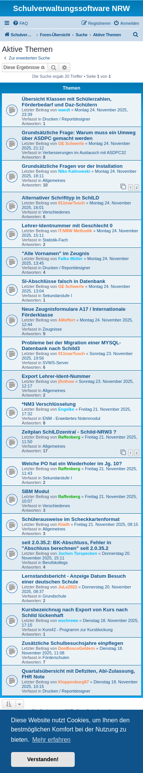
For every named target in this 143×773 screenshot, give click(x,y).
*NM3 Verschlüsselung (49, 404)
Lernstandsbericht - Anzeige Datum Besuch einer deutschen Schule (74, 579)
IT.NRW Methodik (75, 230)
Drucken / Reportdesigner (66, 119)
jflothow (66, 381)
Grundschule (54, 596)
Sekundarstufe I (57, 295)
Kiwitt (63, 524)
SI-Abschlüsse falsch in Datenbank (63, 281)
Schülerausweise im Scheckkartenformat (71, 519)
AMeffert (66, 320)
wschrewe (68, 620)
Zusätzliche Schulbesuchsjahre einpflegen (72, 643)
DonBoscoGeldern (76, 648)
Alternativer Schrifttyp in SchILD (60, 198)
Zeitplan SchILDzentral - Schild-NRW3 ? (69, 432)
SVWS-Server (55, 362)
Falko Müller (70, 258)
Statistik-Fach (55, 240)
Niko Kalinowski (74, 171)
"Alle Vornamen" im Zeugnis (55, 253)
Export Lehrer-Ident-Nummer (56, 376)
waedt (64, 110)
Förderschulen (55, 657)
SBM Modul (35, 491)
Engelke (66, 409)
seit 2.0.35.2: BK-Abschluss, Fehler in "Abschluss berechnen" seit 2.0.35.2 (66, 545)
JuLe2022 (67, 587)
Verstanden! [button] (42, 759)
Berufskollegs (54, 562)
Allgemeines (53, 180)
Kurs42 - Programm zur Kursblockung (77, 629)
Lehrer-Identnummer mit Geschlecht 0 (67, 225)
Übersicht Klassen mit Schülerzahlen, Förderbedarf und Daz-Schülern (66, 102)
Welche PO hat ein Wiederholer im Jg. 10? (72, 463)
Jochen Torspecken (77, 553)
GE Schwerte (71, 143)
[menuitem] (20, 23)
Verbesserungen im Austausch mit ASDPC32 (84, 152)
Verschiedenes (56, 212)
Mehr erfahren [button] (51, 739)
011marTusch (71, 203)
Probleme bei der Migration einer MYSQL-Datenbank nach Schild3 (71, 345)
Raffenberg (69, 437)
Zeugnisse (52, 329)
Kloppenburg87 (73, 682)
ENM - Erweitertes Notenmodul (71, 418)
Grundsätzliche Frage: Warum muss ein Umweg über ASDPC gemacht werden (79, 135)
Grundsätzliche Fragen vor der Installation (72, 166)
